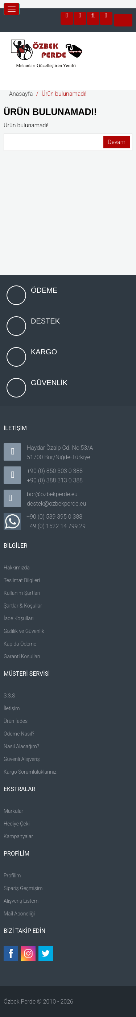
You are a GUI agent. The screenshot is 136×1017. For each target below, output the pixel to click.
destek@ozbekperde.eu (56, 503)
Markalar (13, 811)
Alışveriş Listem (21, 901)
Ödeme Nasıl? (19, 734)
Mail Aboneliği (19, 914)
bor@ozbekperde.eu (52, 494)
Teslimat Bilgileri (22, 580)
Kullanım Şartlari (22, 593)
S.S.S (9, 696)
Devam (116, 142)
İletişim (12, 708)
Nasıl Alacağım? (21, 746)
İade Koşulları (19, 618)
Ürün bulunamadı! (64, 93)
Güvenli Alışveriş (22, 759)
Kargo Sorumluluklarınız (30, 772)
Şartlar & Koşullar (23, 606)
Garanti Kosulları (22, 656)
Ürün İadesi (16, 721)
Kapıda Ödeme (20, 644)
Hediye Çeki (17, 824)
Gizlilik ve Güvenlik (24, 631)
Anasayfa (21, 93)
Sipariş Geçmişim (23, 888)
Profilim (12, 875)
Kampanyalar (18, 836)
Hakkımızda (17, 568)
